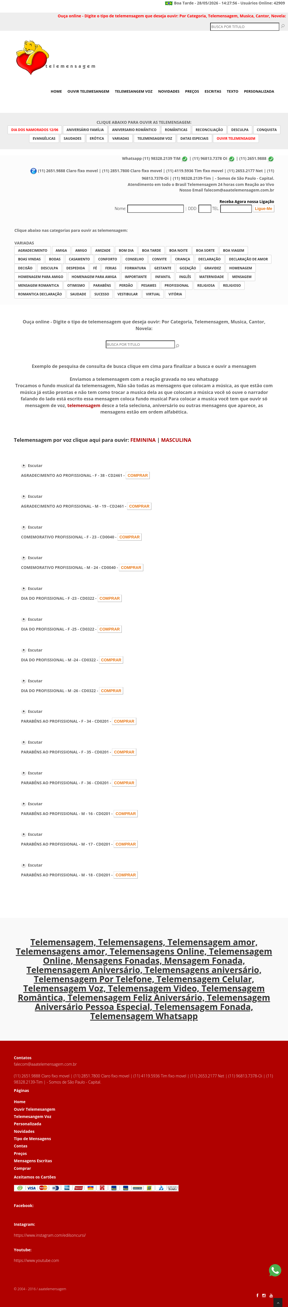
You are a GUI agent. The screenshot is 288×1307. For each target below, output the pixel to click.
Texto (232, 91)
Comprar (22, 1168)
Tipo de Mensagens (32, 1138)
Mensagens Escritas (33, 1160)
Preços (192, 91)
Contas (20, 1146)
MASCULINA (176, 440)
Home (56, 91)
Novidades (168, 91)
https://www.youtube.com (36, 1260)
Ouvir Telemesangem (88, 91)
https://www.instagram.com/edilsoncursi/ (50, 1235)
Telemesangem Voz (134, 91)
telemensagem (83, 405)
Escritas (213, 91)
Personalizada (259, 91)
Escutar (35, 465)
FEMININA (143, 440)
